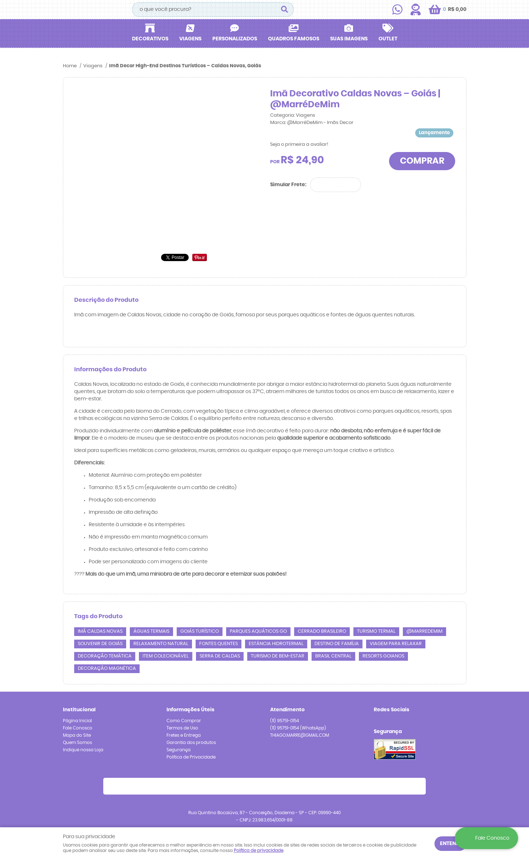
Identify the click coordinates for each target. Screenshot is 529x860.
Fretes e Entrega (184, 735)
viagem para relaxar (396, 643)
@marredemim (424, 631)
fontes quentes (218, 643)
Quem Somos (77, 742)
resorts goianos (383, 656)
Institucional (79, 709)
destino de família (336, 643)
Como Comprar (184, 721)
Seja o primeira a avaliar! (299, 144)
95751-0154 (284, 721)
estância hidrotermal (276, 643)
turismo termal (376, 631)
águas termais (151, 631)
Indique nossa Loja (83, 750)
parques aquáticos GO (258, 631)
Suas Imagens (349, 38)
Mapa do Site (77, 735)
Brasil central (333, 656)
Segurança (179, 750)
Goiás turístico (199, 631)
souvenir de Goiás (100, 643)
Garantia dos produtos (191, 742)
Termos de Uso (182, 728)
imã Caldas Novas (100, 631)
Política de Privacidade (191, 757)
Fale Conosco (77, 728)
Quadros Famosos (293, 38)
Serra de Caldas (220, 656)
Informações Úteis (191, 709)
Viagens (190, 38)
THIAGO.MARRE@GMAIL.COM (299, 735)
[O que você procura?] (284, 9)
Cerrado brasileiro (322, 631)
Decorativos (150, 38)
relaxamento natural (160, 643)
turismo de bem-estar (277, 656)
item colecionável (166, 656)
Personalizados (234, 38)
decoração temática (105, 656)
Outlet (387, 38)
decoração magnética (107, 668)
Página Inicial (77, 721)
